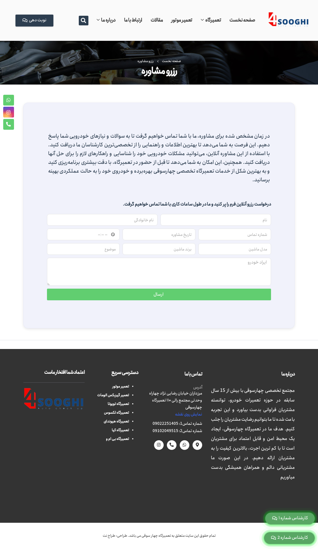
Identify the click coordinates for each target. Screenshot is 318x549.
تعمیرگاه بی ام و (117, 439)
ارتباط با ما (133, 20)
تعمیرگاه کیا (120, 430)
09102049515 (165, 431)
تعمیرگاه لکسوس (116, 412)
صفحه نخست (242, 20)
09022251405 (165, 423)
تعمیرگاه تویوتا (118, 404)
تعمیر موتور (181, 20)
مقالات (157, 20)
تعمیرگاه (213, 20)
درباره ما (108, 20)
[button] (83, 20)
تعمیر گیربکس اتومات (113, 395)
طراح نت (109, 536)
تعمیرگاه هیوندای (116, 421)
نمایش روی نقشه (188, 414)
